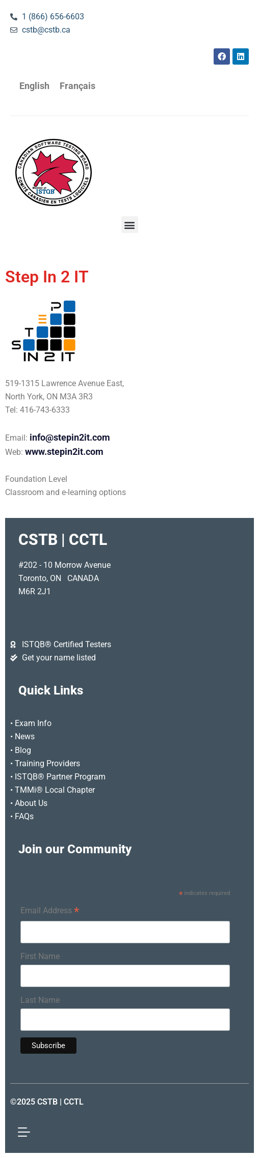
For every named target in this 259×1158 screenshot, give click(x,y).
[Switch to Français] (77, 86)
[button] (129, 224)
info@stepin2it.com (70, 437)
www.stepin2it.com (64, 452)
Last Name (40, 1000)
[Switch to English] (34, 86)
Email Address (49, 912)
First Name (40, 956)
